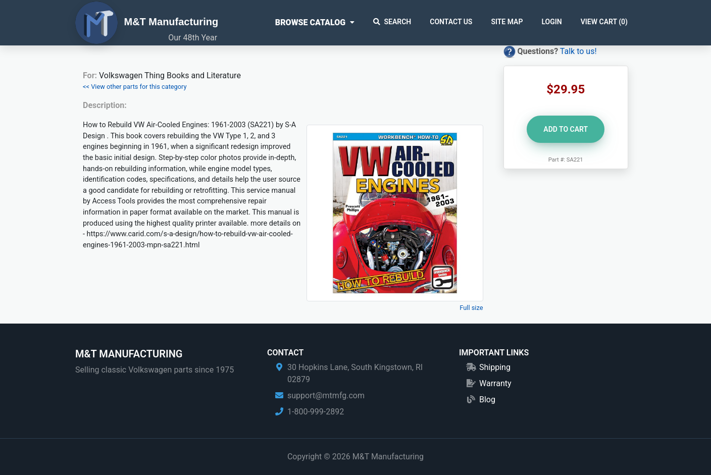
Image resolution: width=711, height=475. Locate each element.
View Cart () (604, 22)
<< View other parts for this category (135, 86)
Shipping (495, 367)
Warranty (495, 383)
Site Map (507, 22)
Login (551, 22)
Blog (487, 399)
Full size (471, 307)
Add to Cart (565, 129)
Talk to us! (578, 51)
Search (392, 22)
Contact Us (451, 22)
